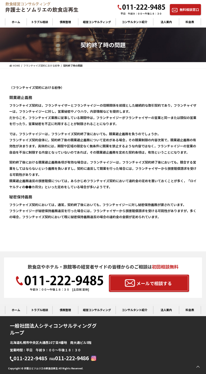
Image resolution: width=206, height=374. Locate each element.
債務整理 (65, 22)
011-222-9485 (28, 358)
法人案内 (166, 22)
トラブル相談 (39, 22)
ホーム (16, 22)
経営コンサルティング (97, 22)
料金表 (190, 22)
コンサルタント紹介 (134, 22)
